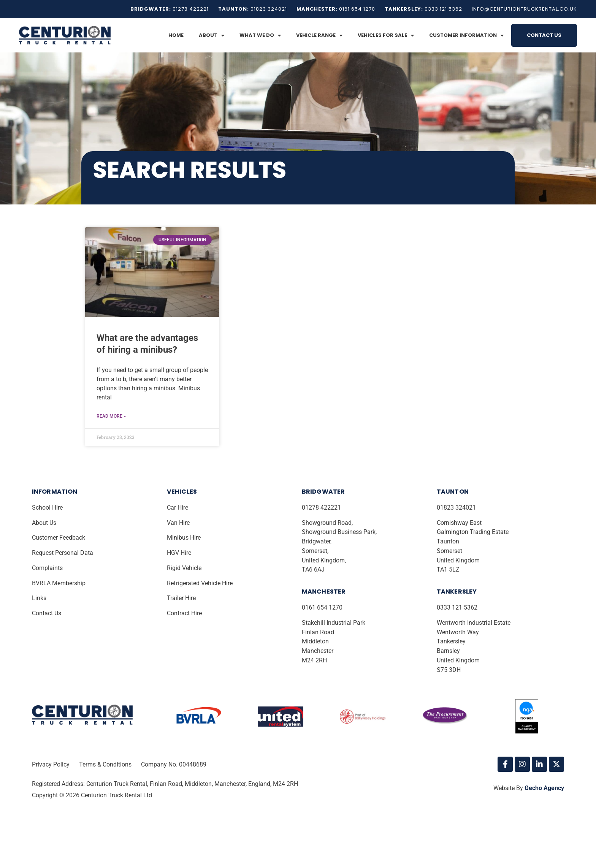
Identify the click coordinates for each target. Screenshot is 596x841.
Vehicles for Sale (386, 35)
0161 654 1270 (322, 607)
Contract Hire (184, 613)
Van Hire (178, 523)
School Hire (48, 508)
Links (40, 598)
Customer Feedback (59, 538)
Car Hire (178, 508)
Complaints (48, 568)
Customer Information (466, 35)
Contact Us (544, 35)
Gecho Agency (544, 788)
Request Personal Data (62, 553)
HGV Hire (180, 553)
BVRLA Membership (59, 583)
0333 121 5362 (457, 607)
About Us (45, 523)
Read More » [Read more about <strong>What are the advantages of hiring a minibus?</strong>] (111, 416)
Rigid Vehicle (184, 568)
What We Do (260, 35)
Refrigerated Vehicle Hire (200, 583)
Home (176, 35)
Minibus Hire (184, 538)
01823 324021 (457, 508)
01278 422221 (322, 508)
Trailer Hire (181, 598)
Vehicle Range (319, 35)
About (211, 35)
